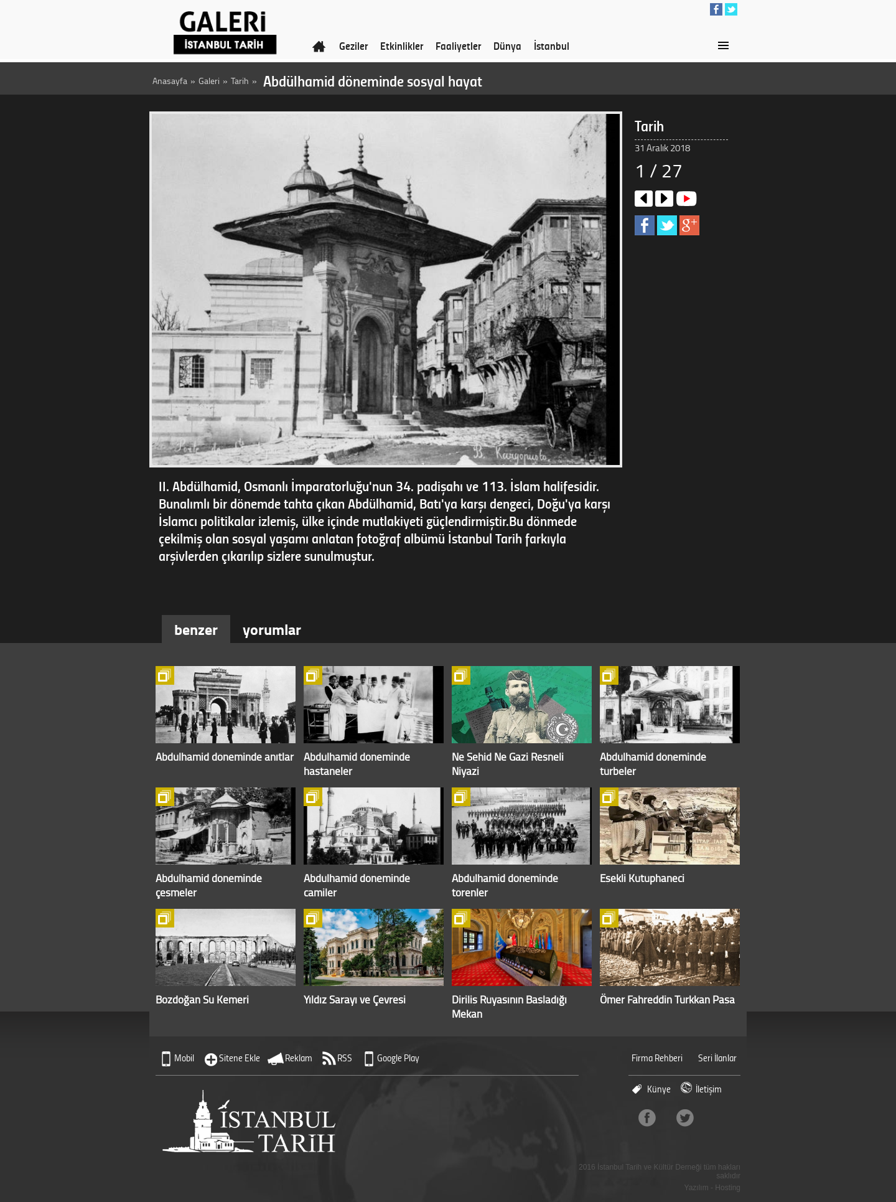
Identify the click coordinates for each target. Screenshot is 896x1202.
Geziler (353, 45)
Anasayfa (169, 81)
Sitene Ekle (239, 1057)
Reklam (298, 1057)
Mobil (184, 1057)
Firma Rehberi (657, 1057)
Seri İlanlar (717, 1057)
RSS (344, 1057)
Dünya (507, 45)
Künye (659, 1089)
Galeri (209, 81)
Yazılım (696, 1187)
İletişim (709, 1089)
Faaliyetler (458, 45)
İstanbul (551, 45)
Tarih (240, 81)
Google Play (398, 1057)
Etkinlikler (401, 45)
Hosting (727, 1187)
